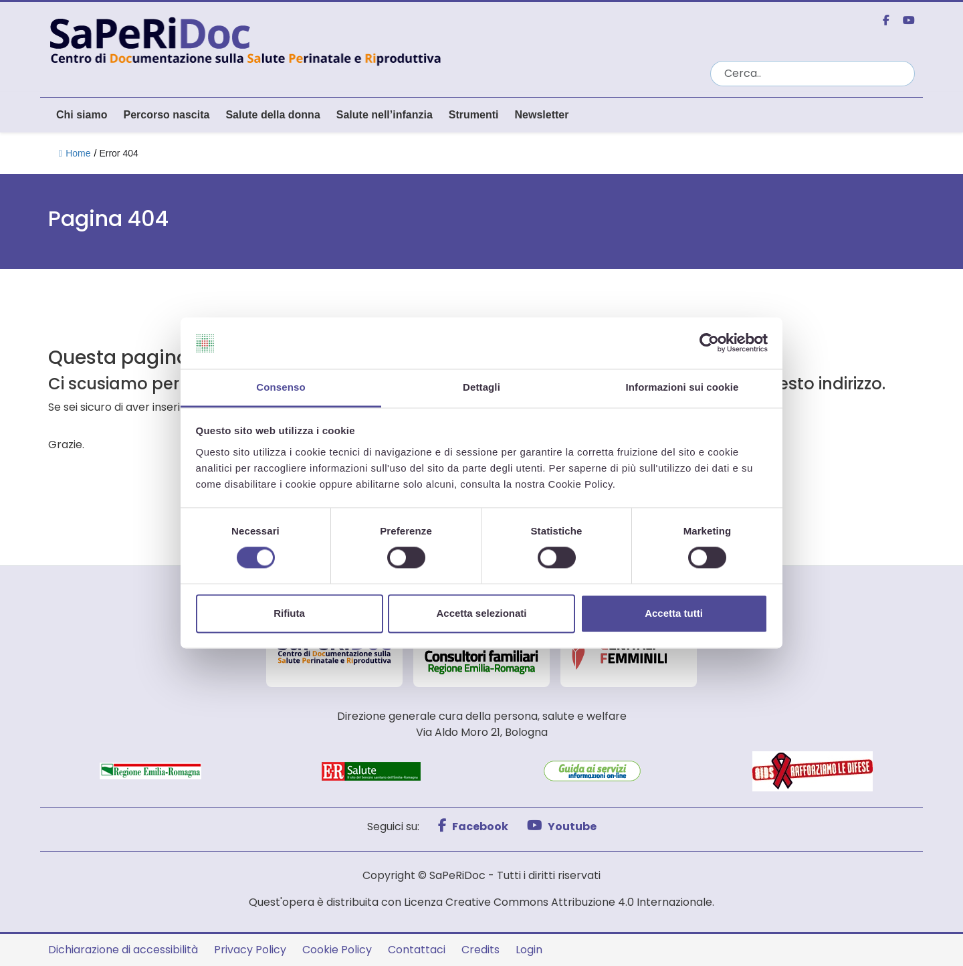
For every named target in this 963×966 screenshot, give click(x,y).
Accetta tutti (674, 613)
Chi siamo (81, 114)
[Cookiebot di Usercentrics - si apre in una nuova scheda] (709, 343)
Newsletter (541, 114)
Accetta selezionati (481, 613)
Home (74, 153)
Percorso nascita (166, 114)
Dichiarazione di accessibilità (123, 949)
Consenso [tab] (280, 387)
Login (529, 949)
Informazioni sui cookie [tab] (682, 387)
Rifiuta (289, 613)
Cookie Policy (337, 949)
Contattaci (416, 949)
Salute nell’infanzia (384, 114)
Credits (480, 949)
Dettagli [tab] (481, 387)
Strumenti (474, 114)
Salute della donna (272, 114)
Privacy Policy (250, 949)
